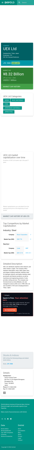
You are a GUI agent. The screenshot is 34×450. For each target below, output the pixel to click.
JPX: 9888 (10, 364)
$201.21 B (20, 253)
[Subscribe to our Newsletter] (2, 419)
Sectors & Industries (6, 436)
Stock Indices (5, 428)
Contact (20, 440)
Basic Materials (17, 100)
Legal (19, 438)
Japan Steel (9, 112)
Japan (7, 100)
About (19, 434)
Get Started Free (10, 310)
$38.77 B (19, 239)
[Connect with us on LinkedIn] (11, 419)
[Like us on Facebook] (8, 419)
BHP (27, 248)
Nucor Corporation (22, 234)
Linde (18, 248)
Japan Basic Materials (12, 108)
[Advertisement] (17, 23)
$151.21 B (28, 253)
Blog (19, 432)
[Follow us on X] (5, 419)
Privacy (20, 436)
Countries (3, 434)
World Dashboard (6, 430)
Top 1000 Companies (7, 432)
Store (19, 428)
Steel (7, 104)
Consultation (21, 430)
